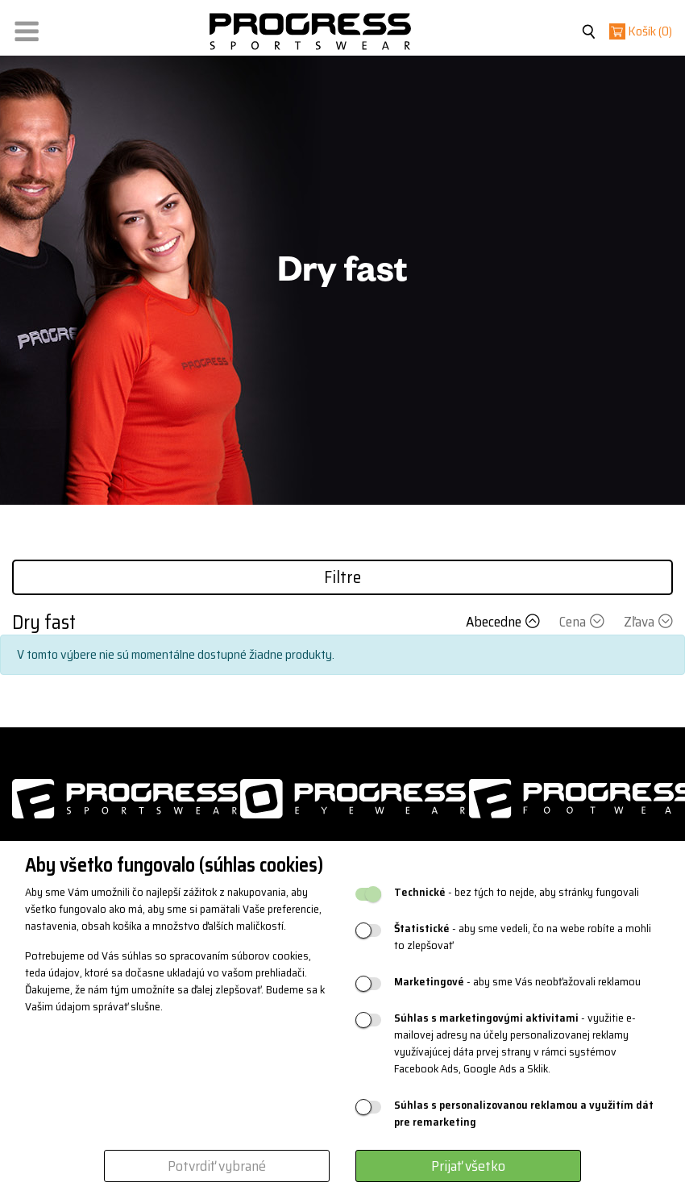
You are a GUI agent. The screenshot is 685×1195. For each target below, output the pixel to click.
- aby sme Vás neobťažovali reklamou (517, 981)
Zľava (648, 621)
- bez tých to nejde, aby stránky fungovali (516, 892)
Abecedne (504, 621)
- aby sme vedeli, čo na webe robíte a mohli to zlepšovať (522, 937)
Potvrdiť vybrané (217, 1166)
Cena (583, 621)
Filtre (342, 577)
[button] (26, 27)
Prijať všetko (468, 1166)
